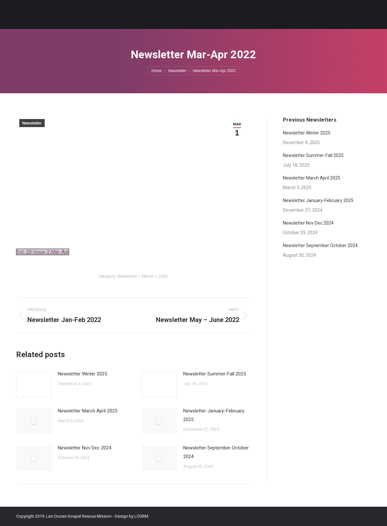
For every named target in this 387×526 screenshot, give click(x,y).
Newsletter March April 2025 (87, 411)
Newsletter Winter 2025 (82, 374)
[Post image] (33, 384)
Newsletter (32, 123)
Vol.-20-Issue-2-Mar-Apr (42, 252)
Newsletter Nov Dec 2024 (84, 448)
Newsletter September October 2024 (216, 452)
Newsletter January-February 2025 (213, 415)
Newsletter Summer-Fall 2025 (214, 374)
